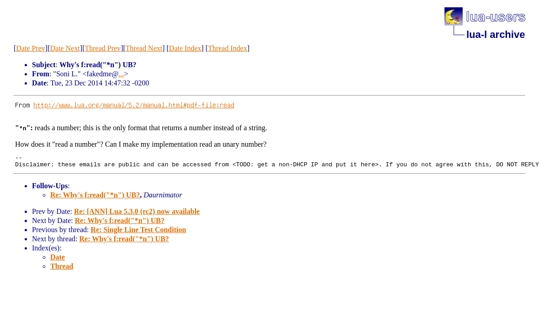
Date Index (185, 48)
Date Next (65, 48)
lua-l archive (495, 34)
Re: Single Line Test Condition (138, 232)
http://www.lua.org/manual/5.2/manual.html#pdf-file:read (133, 104)
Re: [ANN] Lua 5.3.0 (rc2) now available (137, 214)
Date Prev (30, 48)
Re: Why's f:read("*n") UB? (95, 198)
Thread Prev (103, 48)
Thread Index (227, 48)
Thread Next (144, 48)
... (121, 74)
